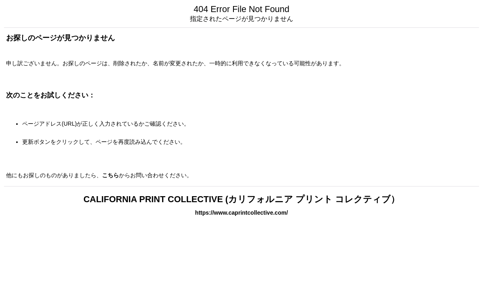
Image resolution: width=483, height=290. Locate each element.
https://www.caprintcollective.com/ (241, 212)
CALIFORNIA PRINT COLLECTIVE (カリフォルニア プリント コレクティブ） (241, 199)
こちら (110, 175)
